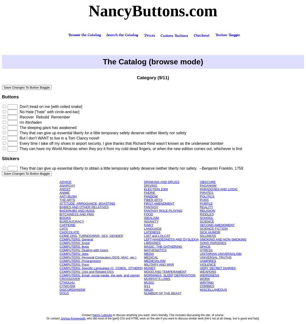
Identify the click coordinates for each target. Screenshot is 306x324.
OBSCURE (208, 182)
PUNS (204, 200)
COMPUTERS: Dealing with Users (84, 250)
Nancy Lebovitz (102, 315)
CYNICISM (67, 286)
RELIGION (207, 210)
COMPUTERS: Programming (80, 261)
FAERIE (149, 193)
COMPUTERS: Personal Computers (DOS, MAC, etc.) (98, 257)
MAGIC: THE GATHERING (163, 246)
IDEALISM (151, 218)
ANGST (65, 189)
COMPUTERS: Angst (75, 243)
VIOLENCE (208, 264)
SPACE (205, 246)
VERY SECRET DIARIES (218, 268)
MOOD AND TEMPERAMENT (165, 272)
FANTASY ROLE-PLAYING (163, 210)
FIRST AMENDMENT (159, 203)
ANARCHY (67, 185)
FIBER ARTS (153, 200)
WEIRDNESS (209, 275)
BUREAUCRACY (72, 221)
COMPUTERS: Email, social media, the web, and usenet (100, 275)
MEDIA (149, 254)
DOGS (64, 293)
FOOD (148, 214)
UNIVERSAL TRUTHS (216, 257)
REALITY (206, 207)
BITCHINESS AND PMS (77, 214)
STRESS (206, 250)
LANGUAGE (153, 228)
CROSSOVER (70, 279)
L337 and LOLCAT (157, 236)
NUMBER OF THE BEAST (163, 293)
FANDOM (151, 196)
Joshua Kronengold (72, 318)
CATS (64, 228)
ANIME (65, 193)
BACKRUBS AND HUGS (77, 210)
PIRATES (206, 193)
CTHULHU (67, 282)
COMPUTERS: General (76, 239)
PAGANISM (208, 185)
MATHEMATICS (155, 250)
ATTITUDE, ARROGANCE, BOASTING (87, 203)
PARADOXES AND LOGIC (219, 189)
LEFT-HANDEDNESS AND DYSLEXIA (171, 239)
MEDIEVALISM (154, 261)
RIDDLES (207, 214)
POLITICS (207, 196)
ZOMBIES (207, 286)
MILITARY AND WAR (159, 264)
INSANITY (151, 221)
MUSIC (149, 282)
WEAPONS (208, 272)
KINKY (148, 225)
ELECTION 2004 (156, 189)
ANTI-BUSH (68, 196)
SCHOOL (206, 218)
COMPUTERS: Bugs (74, 246)
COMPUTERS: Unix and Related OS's (87, 272)
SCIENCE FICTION (214, 228)
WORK (205, 279)
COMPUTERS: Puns (74, 264)
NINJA (148, 289)
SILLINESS (208, 236)
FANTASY (151, 207)
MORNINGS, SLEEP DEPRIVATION (170, 275)
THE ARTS (67, 200)
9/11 (147, 286)
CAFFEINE (67, 225)
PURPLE (206, 203)
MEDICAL (151, 257)
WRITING (207, 282)
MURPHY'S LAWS (157, 279)
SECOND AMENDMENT (217, 225)
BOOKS (65, 218)
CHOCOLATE (69, 232)
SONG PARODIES (213, 243)
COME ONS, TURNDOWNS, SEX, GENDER (91, 236)
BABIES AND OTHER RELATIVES (84, 207)
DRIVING (150, 185)
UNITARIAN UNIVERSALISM (220, 254)
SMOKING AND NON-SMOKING (223, 239)
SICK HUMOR (210, 232)
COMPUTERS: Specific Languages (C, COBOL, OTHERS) (101, 268)
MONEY (150, 268)
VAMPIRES (208, 261)
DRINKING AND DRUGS (161, 182)
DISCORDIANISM (72, 289)
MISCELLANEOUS (213, 289)
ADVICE (65, 182)
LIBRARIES (152, 243)
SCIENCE (207, 221)
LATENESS (152, 232)
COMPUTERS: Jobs (74, 254)
